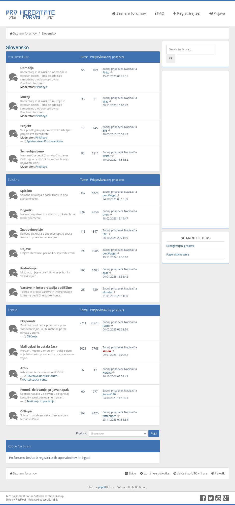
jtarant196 (109, 394)
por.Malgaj (109, 195)
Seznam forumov (129, 13)
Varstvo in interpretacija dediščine (46, 288)
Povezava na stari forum (42, 376)
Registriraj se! (187, 13)
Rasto (106, 325)
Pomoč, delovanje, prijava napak (44, 390)
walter (106, 156)
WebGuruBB (50, 499)
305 (104, 130)
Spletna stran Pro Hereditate (45, 141)
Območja (27, 68)
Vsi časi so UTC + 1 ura (190, 473)
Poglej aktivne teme (177, 254)
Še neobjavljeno (32, 151)
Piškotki (218, 473)
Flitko (105, 72)
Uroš (105, 214)
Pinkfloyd (41, 87)
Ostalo (12, 310)
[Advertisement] (195, 149)
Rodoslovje (28, 268)
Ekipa (130, 473)
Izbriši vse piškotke (154, 473)
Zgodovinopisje (31, 229)
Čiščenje (32, 336)
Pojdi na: (81, 433)
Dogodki (26, 210)
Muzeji (25, 97)
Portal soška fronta (35, 379)
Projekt (25, 126)
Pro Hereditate (18, 56)
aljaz (105, 101)
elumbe (107, 292)
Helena (106, 372)
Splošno (14, 179)
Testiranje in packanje (40, 401)
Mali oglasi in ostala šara (38, 346)
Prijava (217, 13)
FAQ (159, 13)
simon (106, 351)
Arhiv (24, 368)
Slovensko (49, 33)
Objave (25, 249)
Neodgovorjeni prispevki (180, 246)
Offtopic (26, 411)
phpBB (102, 487)
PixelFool (20, 499)
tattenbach (109, 416)
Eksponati (27, 321)
